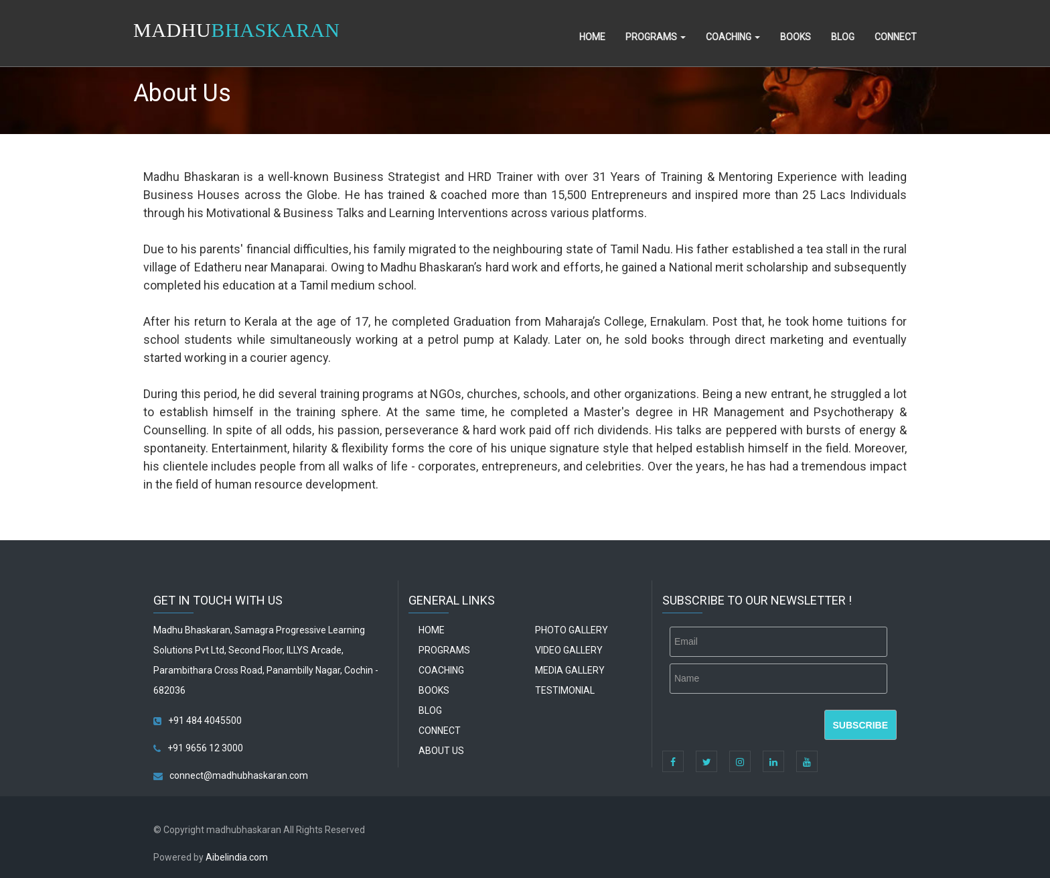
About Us (441, 750)
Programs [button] (655, 37)
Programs (444, 650)
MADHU (236, 30)
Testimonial (565, 690)
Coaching (441, 670)
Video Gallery (569, 650)
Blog (842, 37)
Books (795, 37)
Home (592, 37)
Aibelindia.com (237, 857)
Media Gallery (570, 670)
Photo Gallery (571, 630)
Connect (896, 37)
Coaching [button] (733, 37)
